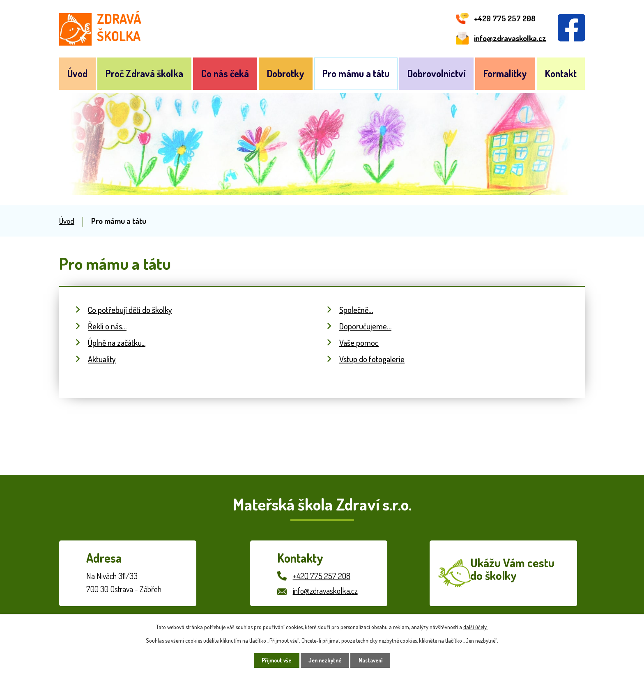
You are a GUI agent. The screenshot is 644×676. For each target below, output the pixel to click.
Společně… (356, 309)
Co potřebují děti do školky (130, 309)
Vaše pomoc (359, 342)
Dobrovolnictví (436, 73)
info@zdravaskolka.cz (325, 590)
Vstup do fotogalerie (372, 359)
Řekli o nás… (107, 326)
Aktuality (102, 359)
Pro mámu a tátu (355, 73)
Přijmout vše (273, 660)
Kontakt (561, 73)
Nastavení (374, 660)
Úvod (77, 73)
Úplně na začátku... (116, 342)
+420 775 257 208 (321, 575)
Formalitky (505, 73)
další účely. (475, 626)
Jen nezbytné (325, 660)
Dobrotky (285, 73)
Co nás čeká (225, 73)
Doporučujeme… (365, 326)
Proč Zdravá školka (144, 73)
